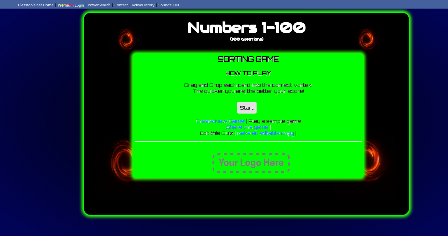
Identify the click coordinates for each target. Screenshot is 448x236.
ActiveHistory (143, 4)
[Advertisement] (47, 93)
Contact (121, 4)
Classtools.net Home (35, 4)
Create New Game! (220, 121)
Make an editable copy (265, 133)
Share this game (247, 127)
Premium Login (70, 4)
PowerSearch (99, 4)
